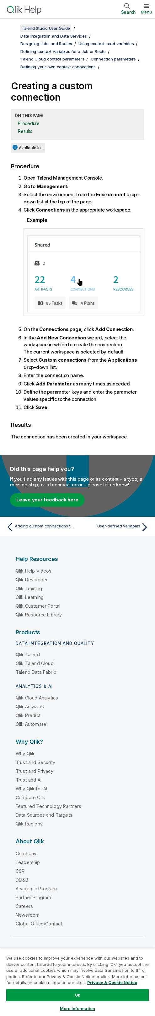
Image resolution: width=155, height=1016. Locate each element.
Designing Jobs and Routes (46, 43)
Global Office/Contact (39, 923)
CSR (20, 871)
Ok (77, 995)
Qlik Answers (30, 706)
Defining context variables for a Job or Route (63, 51)
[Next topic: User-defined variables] (114, 527)
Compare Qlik (30, 797)
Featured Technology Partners (48, 806)
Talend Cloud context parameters (52, 58)
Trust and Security (35, 762)
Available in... (31, 147)
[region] (77, 982)
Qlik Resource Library (39, 614)
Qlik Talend (28, 654)
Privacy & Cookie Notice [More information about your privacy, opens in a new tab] (112, 982)
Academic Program (36, 888)
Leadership (28, 862)
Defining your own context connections (58, 66)
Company (26, 853)
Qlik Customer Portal (38, 606)
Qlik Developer (32, 579)
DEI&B (22, 879)
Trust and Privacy (34, 771)
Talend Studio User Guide (46, 28)
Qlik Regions (29, 823)
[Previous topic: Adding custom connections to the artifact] (40, 527)
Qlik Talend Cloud (35, 663)
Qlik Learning (30, 597)
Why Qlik (25, 753)
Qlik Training (29, 588)
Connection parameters (113, 58)
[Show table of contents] (12, 28)
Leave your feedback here (47, 500)
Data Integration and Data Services (53, 36)
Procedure (29, 123)
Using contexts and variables (106, 43)
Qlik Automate (31, 724)
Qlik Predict (28, 715)
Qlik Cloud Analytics (37, 697)
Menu (146, 11)
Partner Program (33, 897)
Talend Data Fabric (36, 672)
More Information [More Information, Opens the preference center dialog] (77, 1008)
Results (25, 131)
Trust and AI (28, 780)
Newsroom (28, 915)
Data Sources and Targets (44, 815)
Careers (24, 906)
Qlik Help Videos (34, 570)
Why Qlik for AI (31, 788)
